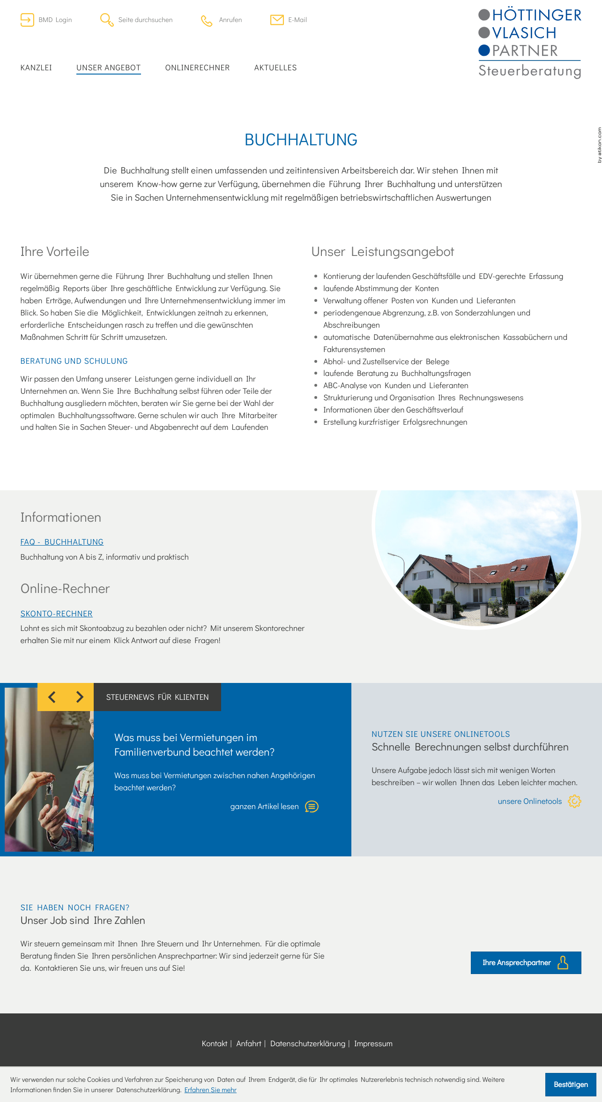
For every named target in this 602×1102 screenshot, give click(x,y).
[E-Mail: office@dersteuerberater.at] (288, 20)
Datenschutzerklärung (307, 1043)
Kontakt (215, 1043)
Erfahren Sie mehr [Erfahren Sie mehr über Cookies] (211, 1089)
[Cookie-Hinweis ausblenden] (570, 1084)
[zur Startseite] (529, 43)
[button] (221, 20)
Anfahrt (248, 1043)
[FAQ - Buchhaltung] (176, 549)
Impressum (373, 1043)
